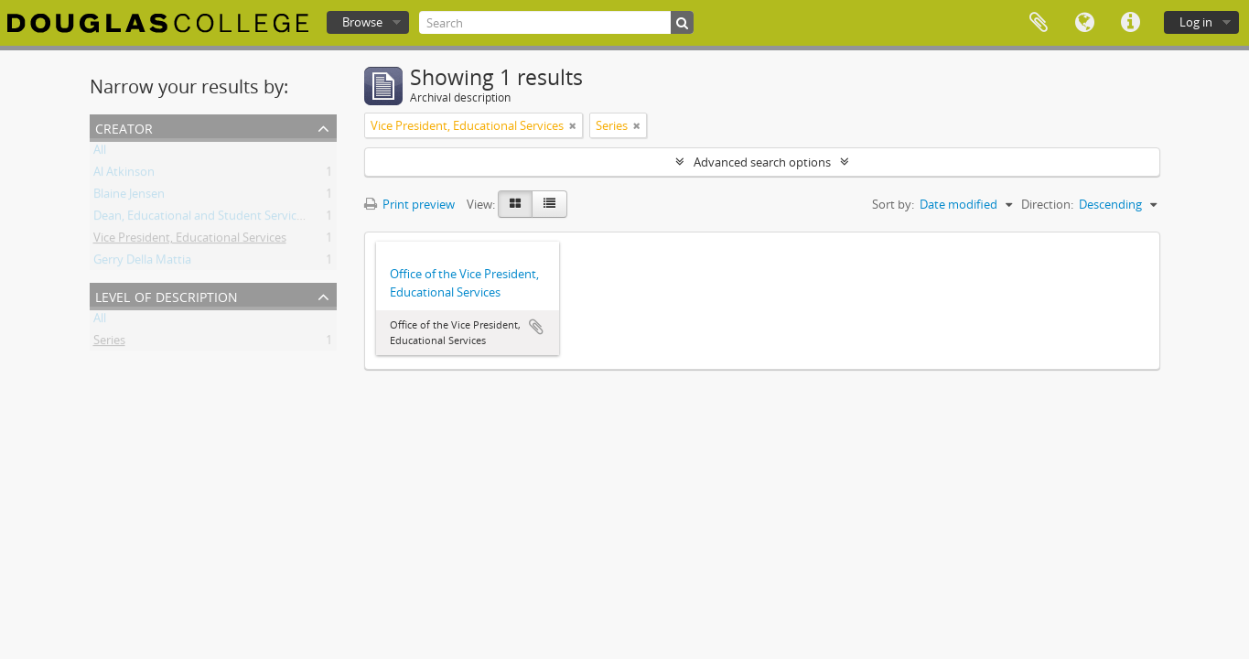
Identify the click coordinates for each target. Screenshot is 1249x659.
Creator (124, 126)
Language (1084, 23)
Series (109, 343)
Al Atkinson (124, 175)
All (99, 153)
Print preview (409, 204)
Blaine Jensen (129, 197)
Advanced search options (762, 162)
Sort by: (893, 204)
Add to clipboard (536, 327)
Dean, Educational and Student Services (200, 219)
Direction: (1047, 204)
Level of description (166, 295)
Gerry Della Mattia (142, 262)
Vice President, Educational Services (189, 240)
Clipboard (1038, 23)
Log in (1195, 22)
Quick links (1130, 23)
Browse (362, 22)
